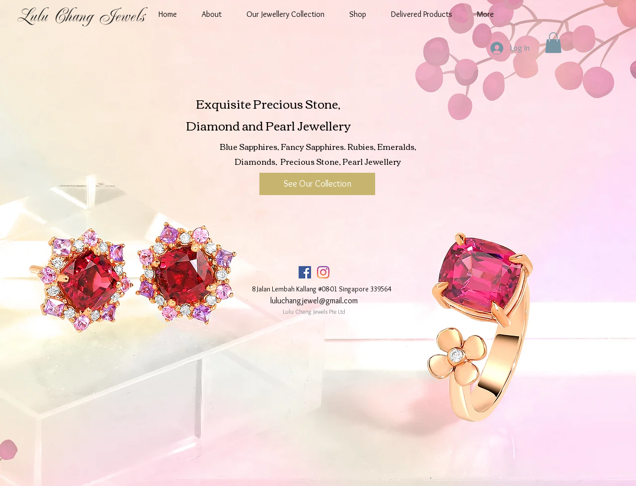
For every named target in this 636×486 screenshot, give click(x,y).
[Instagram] (323, 272)
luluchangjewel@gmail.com (314, 300)
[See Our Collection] (317, 184)
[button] (553, 42)
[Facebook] (305, 272)
